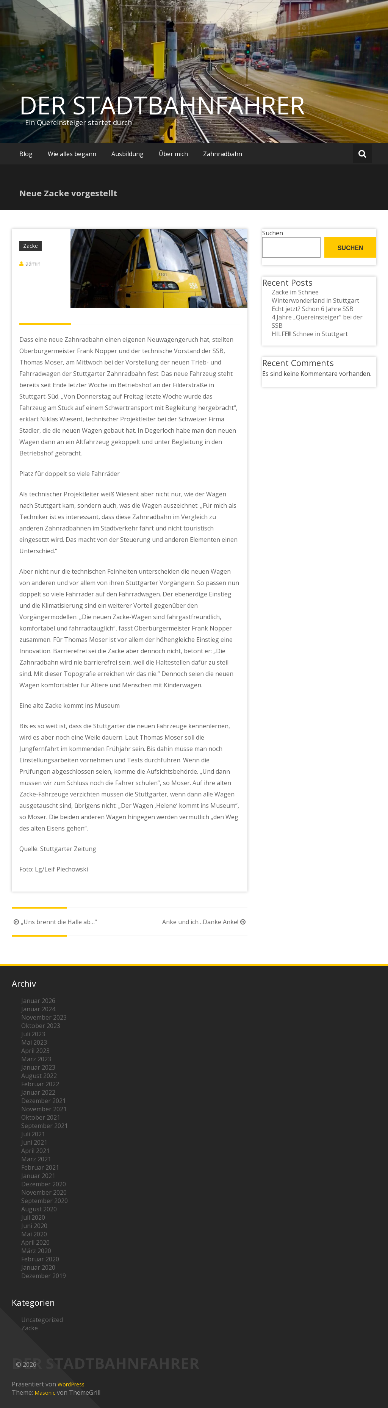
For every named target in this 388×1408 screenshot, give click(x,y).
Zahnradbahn (222, 154)
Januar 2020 (38, 1267)
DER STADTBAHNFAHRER (162, 105)
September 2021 (44, 1126)
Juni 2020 (34, 1226)
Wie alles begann (72, 154)
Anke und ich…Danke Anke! (204, 922)
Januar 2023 (38, 1067)
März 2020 (36, 1251)
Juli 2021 (33, 1134)
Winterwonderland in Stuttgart (315, 300)
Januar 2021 (38, 1176)
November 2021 (44, 1109)
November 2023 (44, 1017)
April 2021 (35, 1151)
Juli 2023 (33, 1034)
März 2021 (36, 1159)
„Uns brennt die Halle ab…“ (54, 922)
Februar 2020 (40, 1259)
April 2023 (35, 1051)
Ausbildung (127, 154)
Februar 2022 (40, 1084)
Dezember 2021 (43, 1101)
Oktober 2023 (40, 1026)
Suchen (272, 233)
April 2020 (35, 1242)
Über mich (173, 154)
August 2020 (39, 1209)
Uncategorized (42, 1320)
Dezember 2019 (43, 1276)
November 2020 (44, 1192)
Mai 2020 (34, 1234)
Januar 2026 (38, 1001)
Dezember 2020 (43, 1184)
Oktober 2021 (40, 1117)
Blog (26, 154)
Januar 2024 (38, 1009)
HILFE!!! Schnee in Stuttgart (310, 334)
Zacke (30, 245)
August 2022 (39, 1076)
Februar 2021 (40, 1167)
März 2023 (36, 1059)
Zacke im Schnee (295, 292)
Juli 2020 (33, 1217)
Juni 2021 (34, 1142)
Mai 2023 (34, 1042)
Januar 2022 (38, 1092)
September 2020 (44, 1201)
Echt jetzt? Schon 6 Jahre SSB (313, 309)
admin (33, 263)
